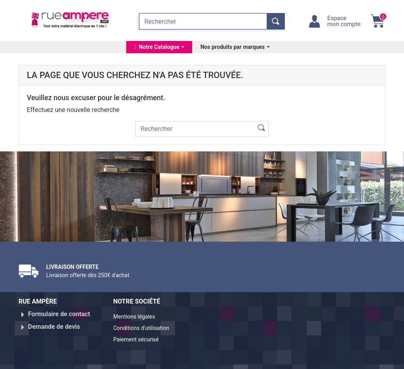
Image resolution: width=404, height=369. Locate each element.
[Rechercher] (203, 21)
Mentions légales (137, 317)
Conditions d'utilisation (145, 326)
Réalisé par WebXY (328, 359)
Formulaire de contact (59, 314)
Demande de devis (54, 323)
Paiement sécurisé (139, 336)
